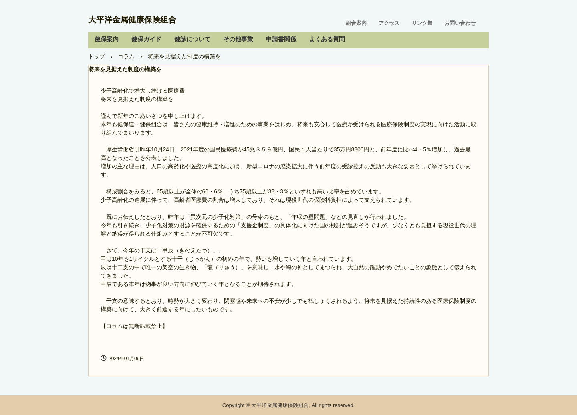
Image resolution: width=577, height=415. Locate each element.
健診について (192, 39)
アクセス (389, 23)
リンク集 (422, 23)
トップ (96, 56)
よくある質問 (327, 39)
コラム (126, 56)
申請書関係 (281, 39)
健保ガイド (146, 39)
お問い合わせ (460, 23)
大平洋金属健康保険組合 (132, 19)
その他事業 (238, 39)
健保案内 (107, 39)
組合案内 (356, 23)
